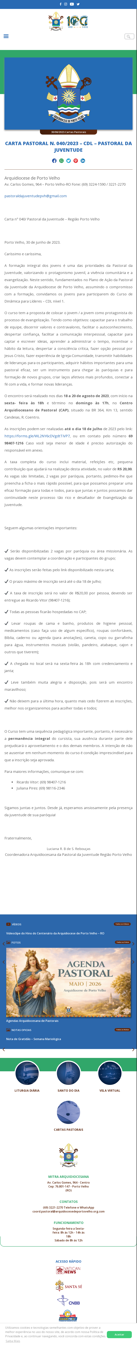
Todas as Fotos (123, 942)
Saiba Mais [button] (13, 1341)
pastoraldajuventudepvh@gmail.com (35, 195)
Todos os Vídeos (122, 924)
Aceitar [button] (119, 1334)
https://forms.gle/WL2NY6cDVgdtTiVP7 (37, 436)
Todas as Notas (122, 1029)
